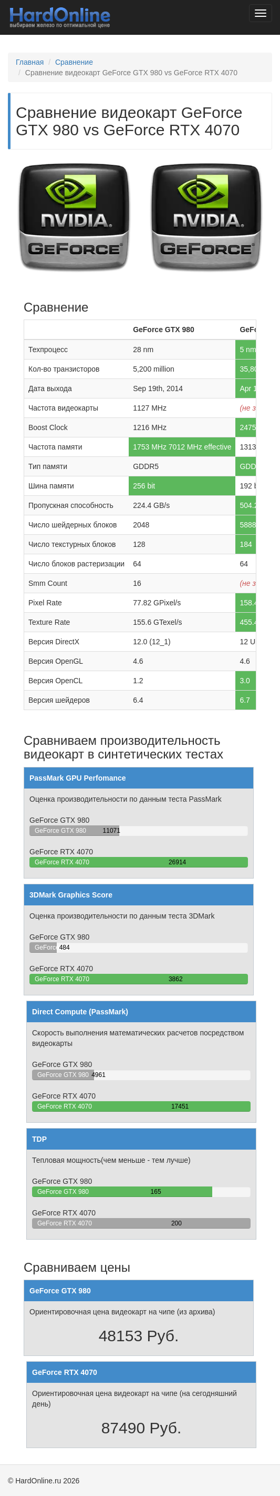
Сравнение (74, 62)
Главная (30, 62)
